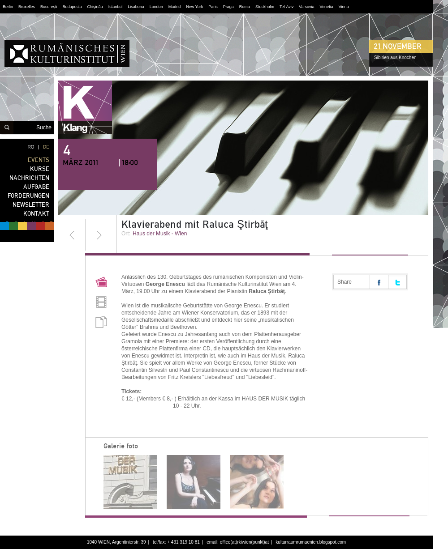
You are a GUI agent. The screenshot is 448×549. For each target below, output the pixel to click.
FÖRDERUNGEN (28, 195)
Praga (228, 6)
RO (31, 147)
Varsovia (306, 6)
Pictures (101, 283)
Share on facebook (379, 282)
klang (85, 107)
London (156, 6)
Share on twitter (397, 282)
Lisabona (136, 6)
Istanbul (115, 6)
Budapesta (72, 6)
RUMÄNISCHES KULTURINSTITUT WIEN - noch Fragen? (66, 53)
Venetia (326, 6)
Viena (344, 6)
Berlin (8, 6)
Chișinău (95, 6)
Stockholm (264, 6)
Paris (213, 6)
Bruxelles (26, 6)
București (48, 6)
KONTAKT (36, 213)
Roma (244, 6)
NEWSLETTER (31, 204)
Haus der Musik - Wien (160, 233)
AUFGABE (36, 186)
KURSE (39, 169)
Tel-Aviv (286, 6)
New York (194, 6)
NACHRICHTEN (29, 177)
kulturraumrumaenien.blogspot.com (311, 542)
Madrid (174, 6)
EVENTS (38, 160)
